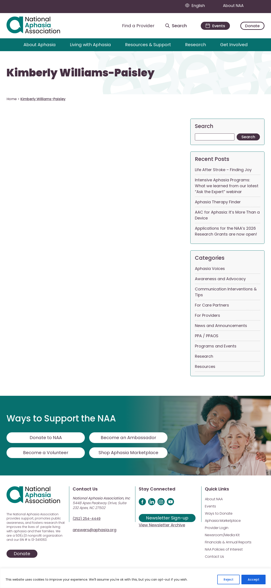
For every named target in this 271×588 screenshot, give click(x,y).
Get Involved (234, 45)
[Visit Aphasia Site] (38, 26)
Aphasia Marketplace (223, 520)
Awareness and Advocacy (220, 278)
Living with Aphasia (90, 45)
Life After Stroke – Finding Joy (223, 169)
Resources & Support (148, 45)
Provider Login (216, 527)
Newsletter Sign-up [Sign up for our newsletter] (167, 518)
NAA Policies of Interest (224, 549)
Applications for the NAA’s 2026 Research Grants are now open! (226, 231)
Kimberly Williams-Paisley (81, 73)
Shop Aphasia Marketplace (128, 453)
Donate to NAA (46, 438)
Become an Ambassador (128, 438)
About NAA (237, 5)
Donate (252, 26)
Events (210, 506)
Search (204, 126)
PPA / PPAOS (206, 336)
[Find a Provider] (134, 26)
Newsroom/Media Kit (222, 534)
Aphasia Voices (210, 268)
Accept (253, 579)
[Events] (215, 26)
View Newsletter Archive (162, 525)
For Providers (207, 315)
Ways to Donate (219, 513)
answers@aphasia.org (94, 529)
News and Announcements (221, 325)
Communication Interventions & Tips (226, 292)
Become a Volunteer (45, 453)
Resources (205, 366)
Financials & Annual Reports (228, 542)
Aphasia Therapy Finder (218, 202)
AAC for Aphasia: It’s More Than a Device (227, 215)
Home (12, 98)
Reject (228, 579)
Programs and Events (215, 346)
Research (195, 45)
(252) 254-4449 (86, 518)
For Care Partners (212, 305)
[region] (135, 578)
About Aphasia (39, 45)
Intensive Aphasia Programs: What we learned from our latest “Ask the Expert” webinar (226, 185)
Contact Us (214, 556)
